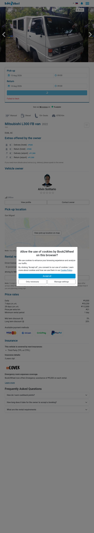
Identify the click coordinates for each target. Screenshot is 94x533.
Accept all (47, 276)
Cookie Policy (66, 270)
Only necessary (32, 282)
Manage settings (61, 282)
